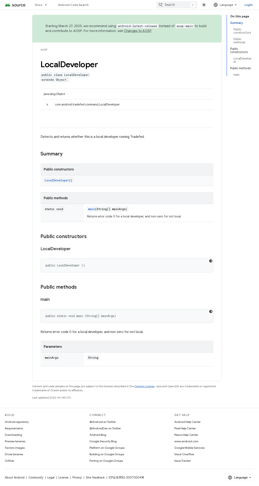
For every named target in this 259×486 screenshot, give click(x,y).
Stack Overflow (184, 454)
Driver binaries (14, 454)
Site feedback (95, 477)
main (91, 209)
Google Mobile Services (189, 448)
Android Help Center (187, 422)
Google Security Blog (103, 441)
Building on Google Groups (107, 454)
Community (36, 477)
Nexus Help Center (186, 435)
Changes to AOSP (137, 31)
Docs (38, 5)
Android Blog (98, 435)
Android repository (17, 422)
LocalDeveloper (57, 180)
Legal (50, 477)
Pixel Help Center (185, 428)
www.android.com (186, 441)
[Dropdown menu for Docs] (47, 5)
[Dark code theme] (210, 260)
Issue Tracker (182, 461)
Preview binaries (15, 441)
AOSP (44, 49)
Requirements (14, 428)
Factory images (15, 448)
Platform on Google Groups (107, 448)
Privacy (77, 477)
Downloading (13, 435)
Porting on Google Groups (106, 461)
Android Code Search (73, 5)
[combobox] (177, 5)
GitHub (9, 461)
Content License (144, 386)
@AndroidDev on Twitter (105, 428)
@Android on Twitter (103, 422)
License (63, 477)
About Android (15, 477)
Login (249, 5)
